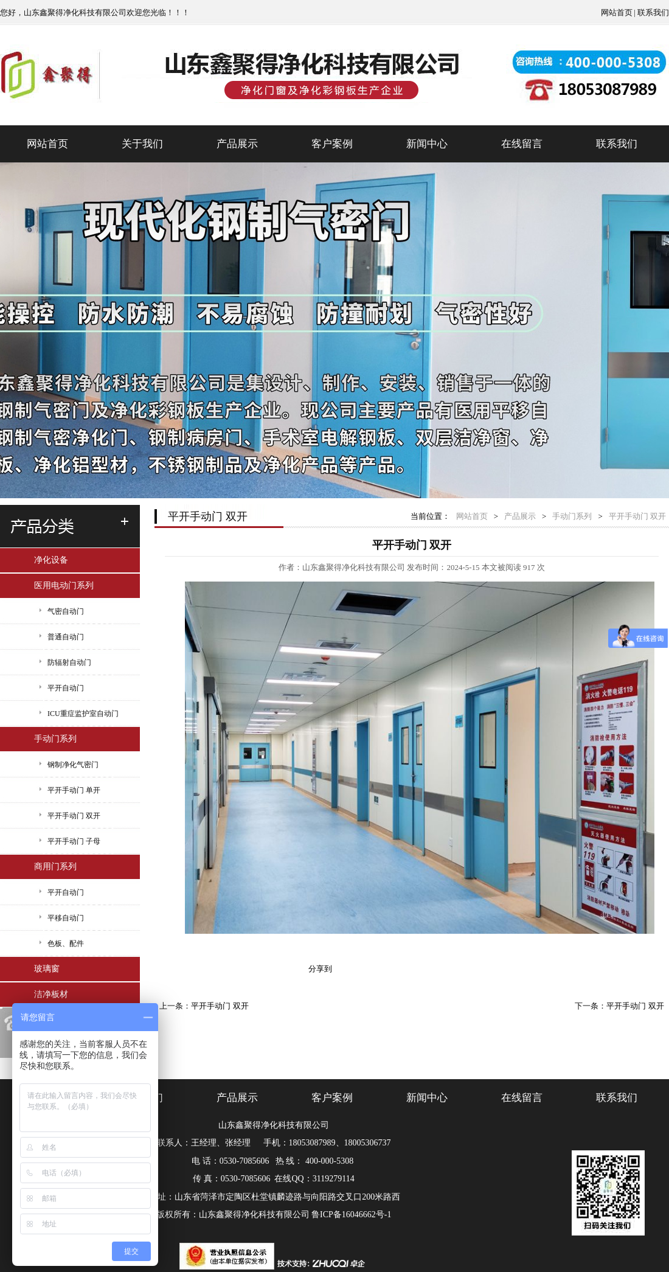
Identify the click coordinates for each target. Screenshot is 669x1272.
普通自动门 (65, 637)
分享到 (320, 968)
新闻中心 (427, 144)
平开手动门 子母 (73, 841)
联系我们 (653, 12)
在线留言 (521, 144)
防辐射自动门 (69, 662)
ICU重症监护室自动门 (83, 713)
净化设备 (51, 560)
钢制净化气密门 (73, 764)
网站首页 (617, 12)
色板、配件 (65, 943)
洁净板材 (51, 994)
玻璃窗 (47, 968)
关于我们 (142, 144)
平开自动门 (65, 688)
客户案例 (332, 144)
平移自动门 (65, 918)
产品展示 (237, 144)
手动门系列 (55, 738)
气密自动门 (65, 611)
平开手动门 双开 (73, 816)
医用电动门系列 (64, 585)
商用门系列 (55, 866)
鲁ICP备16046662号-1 (351, 1214)
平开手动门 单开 (73, 790)
